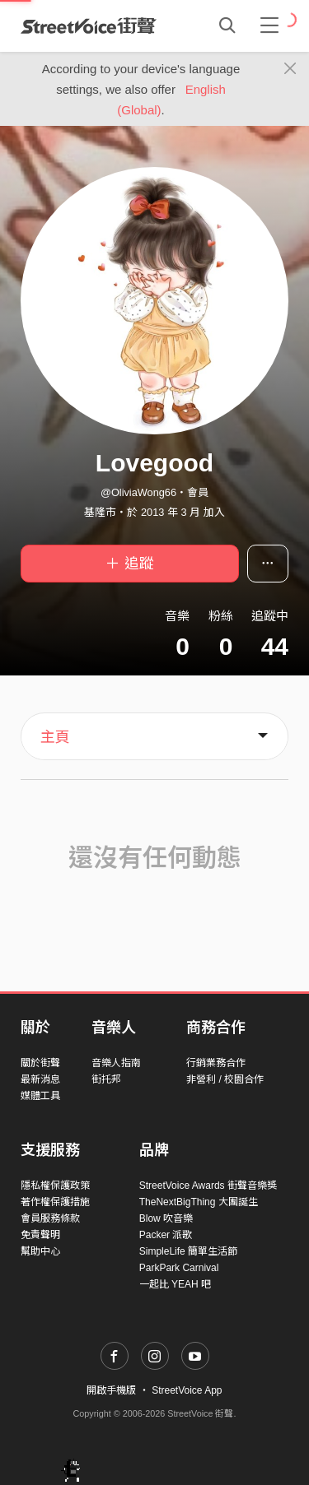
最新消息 (40, 1079)
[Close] (290, 69)
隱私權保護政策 (55, 1185)
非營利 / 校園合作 (225, 1079)
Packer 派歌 (166, 1235)
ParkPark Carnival (179, 1268)
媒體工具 (40, 1096)
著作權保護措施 (55, 1202)
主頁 (55, 737)
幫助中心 (40, 1251)
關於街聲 (40, 1063)
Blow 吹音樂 (166, 1218)
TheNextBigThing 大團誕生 (198, 1202)
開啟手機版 (111, 1390)
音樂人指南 (116, 1063)
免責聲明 (40, 1235)
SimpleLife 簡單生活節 (188, 1251)
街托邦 (106, 1079)
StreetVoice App (187, 1390)
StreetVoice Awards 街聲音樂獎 (208, 1185)
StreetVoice (89, 25)
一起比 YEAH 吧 (175, 1284)
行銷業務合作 (216, 1063)
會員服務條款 (50, 1218)
